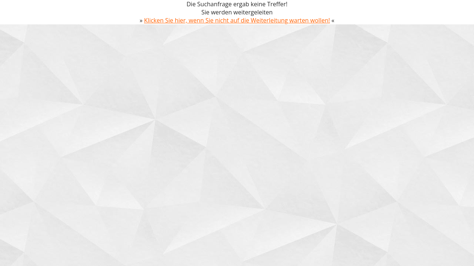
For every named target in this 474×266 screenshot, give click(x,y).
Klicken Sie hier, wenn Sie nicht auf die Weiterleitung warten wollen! (237, 20)
